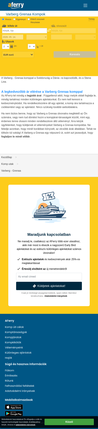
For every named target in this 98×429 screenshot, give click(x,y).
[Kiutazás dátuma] (12, 37)
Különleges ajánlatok (18, 353)
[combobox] (24, 30)
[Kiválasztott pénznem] (18, 54)
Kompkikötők (13, 342)
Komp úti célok (14, 327)
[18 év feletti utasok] (5, 46)
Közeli (69, 422)
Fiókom (9, 370)
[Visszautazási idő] (85, 37)
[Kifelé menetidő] (36, 37)
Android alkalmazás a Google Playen (14, 413)
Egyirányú (21, 19)
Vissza (8, 19)
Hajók (8, 358)
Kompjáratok (13, 337)
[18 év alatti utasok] (31, 46)
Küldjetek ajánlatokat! (48, 286)
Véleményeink (14, 347)
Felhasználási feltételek (19, 386)
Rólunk (9, 381)
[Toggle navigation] (85, 5)
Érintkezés (11, 375)
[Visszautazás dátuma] (61, 37)
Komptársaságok (16, 332)
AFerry (9, 321)
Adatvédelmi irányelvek (56, 296)
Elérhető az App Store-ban (14, 407)
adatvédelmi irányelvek (25, 425)
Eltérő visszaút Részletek (37, 21)
